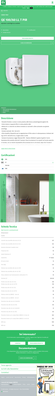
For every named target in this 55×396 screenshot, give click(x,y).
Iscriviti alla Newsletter (27, 369)
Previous (3, 198)
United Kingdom (17, 384)
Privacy (24, 377)
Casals (33, 384)
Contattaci (17, 343)
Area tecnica (18, 377)
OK (31, 8)
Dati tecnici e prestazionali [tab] (9, 230)
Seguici (3, 377)
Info (28, 8)
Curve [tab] (3, 235)
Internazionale (4, 384)
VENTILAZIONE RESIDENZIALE (9, 109)
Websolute (4, 391)
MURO (4, 112)
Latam (28, 384)
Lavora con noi (9, 377)
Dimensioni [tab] (4, 233)
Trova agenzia (27, 365)
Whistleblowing (31, 377)
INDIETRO (5, 10)
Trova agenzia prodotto (27, 38)
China (24, 384)
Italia (11, 384)
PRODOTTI (3, 108)
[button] (27, 42)
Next (52, 198)
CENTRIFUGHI (6, 111)
